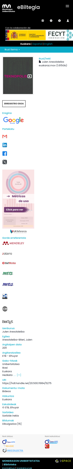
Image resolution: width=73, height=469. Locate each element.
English (48, 44)
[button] (51, 20)
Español (37, 44)
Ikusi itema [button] (12, 49)
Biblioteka (10, 464)
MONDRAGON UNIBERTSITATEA (21, 461)
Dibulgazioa (9, 424)
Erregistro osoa (14, 103)
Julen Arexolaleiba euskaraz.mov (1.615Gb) (53, 63)
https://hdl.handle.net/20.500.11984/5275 (26, 383)
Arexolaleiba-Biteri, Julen (17, 339)
